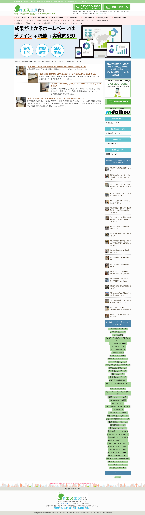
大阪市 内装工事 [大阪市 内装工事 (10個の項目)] (117, 409)
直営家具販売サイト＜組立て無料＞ (117, 111)
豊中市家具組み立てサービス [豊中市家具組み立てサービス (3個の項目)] (118, 465)
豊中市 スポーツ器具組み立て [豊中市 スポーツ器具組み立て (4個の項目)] (118, 455)
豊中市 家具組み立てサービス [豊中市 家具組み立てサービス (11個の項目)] (118, 462)
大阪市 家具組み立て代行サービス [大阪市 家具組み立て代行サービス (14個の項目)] (117, 419)
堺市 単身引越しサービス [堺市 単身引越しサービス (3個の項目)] (118, 362)
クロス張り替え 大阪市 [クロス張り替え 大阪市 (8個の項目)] (118, 332)
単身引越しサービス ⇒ (113, 123)
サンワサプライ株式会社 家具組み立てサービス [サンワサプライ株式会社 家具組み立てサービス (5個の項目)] (118, 339)
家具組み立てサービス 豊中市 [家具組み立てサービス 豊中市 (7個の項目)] (118, 437)
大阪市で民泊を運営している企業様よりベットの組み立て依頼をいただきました (120, 210)
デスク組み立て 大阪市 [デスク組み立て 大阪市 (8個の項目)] (118, 346)
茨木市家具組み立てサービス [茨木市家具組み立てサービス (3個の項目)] (118, 449)
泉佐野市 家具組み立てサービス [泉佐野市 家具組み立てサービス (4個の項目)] (118, 443)
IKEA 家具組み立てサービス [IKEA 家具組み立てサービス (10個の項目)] (117, 329)
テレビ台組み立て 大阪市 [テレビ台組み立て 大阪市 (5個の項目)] (117, 343)
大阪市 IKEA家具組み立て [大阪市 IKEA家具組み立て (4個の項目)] (118, 380)
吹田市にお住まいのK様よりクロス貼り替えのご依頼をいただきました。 (120, 186)
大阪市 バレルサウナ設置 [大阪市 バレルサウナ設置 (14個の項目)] (117, 400)
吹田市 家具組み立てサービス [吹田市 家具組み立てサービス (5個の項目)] (118, 359)
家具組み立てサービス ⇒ (114, 133)
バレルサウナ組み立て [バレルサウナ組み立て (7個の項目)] (117, 349)
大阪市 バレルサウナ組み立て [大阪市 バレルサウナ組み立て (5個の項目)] (118, 397)
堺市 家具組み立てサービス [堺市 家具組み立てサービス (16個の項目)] (118, 371)
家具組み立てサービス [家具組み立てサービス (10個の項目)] (117, 425)
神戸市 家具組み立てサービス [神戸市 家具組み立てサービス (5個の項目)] (118, 446)
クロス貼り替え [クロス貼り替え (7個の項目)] (118, 335)
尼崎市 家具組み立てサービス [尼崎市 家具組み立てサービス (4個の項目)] (118, 440)
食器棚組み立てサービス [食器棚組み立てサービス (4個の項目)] (118, 468)
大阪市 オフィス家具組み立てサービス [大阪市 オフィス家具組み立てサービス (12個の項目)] (118, 384)
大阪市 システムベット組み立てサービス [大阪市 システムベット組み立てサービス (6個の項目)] (118, 393)
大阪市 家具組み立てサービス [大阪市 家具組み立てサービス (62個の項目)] (117, 416)
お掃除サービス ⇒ (112, 143)
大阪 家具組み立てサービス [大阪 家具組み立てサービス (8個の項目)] (118, 377)
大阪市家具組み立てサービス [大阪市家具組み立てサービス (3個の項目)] (118, 413)
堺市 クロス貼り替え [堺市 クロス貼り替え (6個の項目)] (113, 365)
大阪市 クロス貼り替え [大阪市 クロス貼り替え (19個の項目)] (118, 389)
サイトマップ (118, 477)
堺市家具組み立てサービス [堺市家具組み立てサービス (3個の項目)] (118, 368)
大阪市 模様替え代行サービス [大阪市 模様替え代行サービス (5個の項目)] (118, 422)
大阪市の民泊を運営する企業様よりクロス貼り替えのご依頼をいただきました (120, 243)
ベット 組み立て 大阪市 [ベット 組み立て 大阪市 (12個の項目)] (118, 356)
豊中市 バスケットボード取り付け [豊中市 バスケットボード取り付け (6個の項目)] (117, 459)
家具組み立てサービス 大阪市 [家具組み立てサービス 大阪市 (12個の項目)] (118, 431)
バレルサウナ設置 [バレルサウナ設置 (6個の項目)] (118, 352)
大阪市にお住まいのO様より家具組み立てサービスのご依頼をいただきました (120, 219)
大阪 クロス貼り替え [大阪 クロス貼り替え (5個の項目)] (118, 374)
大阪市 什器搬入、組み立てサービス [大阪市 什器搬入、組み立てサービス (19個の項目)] (118, 406)
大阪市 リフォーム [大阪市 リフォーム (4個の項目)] (118, 403)
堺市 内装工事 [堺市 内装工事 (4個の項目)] (125, 365)
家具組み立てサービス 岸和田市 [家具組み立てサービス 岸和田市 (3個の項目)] (118, 434)
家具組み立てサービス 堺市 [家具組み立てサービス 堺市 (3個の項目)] (118, 428)
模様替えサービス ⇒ (112, 154)
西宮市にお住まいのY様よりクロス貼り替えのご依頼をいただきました (120, 177)
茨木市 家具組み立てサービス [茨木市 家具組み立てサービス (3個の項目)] (118, 452)
